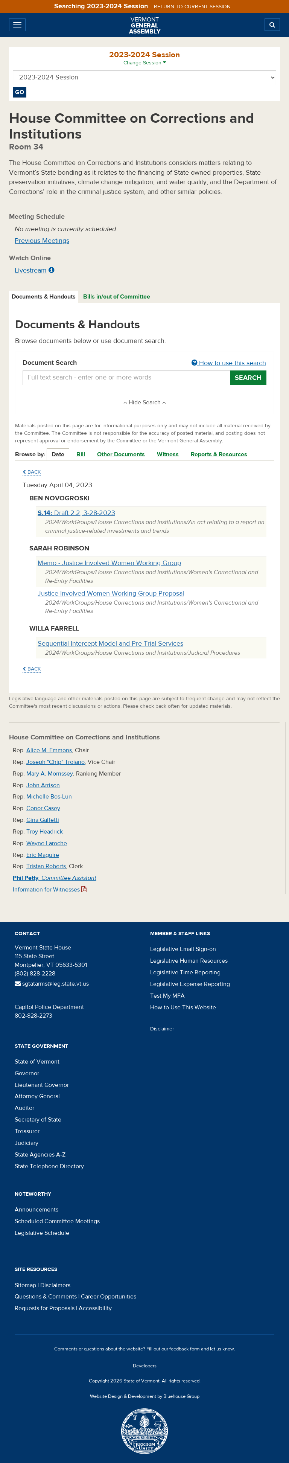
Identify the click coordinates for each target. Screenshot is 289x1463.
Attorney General (37, 1096)
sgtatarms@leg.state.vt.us (52, 984)
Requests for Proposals (45, 1308)
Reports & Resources (219, 454)
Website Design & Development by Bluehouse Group (144, 1396)
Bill (80, 454)
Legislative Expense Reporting (190, 984)
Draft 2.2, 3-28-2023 (76, 513)
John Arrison (43, 785)
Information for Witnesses (50, 889)
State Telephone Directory (49, 1166)
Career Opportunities (108, 1296)
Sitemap (25, 1285)
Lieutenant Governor (42, 1085)
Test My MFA (167, 996)
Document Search (144, 363)
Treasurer (27, 1131)
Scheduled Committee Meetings (57, 1221)
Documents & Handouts (44, 296)
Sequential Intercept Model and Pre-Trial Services (110, 643)
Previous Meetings (42, 240)
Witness (168, 454)
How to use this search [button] (229, 363)
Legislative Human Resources (189, 961)
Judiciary (26, 1143)
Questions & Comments (46, 1296)
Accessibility (95, 1308)
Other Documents (121, 454)
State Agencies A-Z (40, 1154)
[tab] (44, 297)
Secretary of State (38, 1119)
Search (248, 377)
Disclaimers (55, 1285)
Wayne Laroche (46, 843)
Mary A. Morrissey (49, 773)
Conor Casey (43, 808)
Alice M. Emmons (49, 750)
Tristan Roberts (46, 866)
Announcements (36, 1209)
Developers (145, 1366)
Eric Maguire (42, 855)
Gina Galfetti (42, 820)
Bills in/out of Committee (116, 296)
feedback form (184, 1349)
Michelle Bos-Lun (49, 796)
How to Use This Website (183, 1007)
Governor (27, 1073)
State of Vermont (37, 1061)
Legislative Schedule (42, 1233)
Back (32, 472)
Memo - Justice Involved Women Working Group (109, 563)
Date (58, 454)
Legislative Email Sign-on (183, 949)
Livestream (31, 270)
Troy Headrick (44, 831)
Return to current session (192, 6)
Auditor (24, 1108)
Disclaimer (162, 1029)
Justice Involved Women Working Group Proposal (111, 593)
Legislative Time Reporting (185, 972)
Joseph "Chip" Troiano (55, 762)
